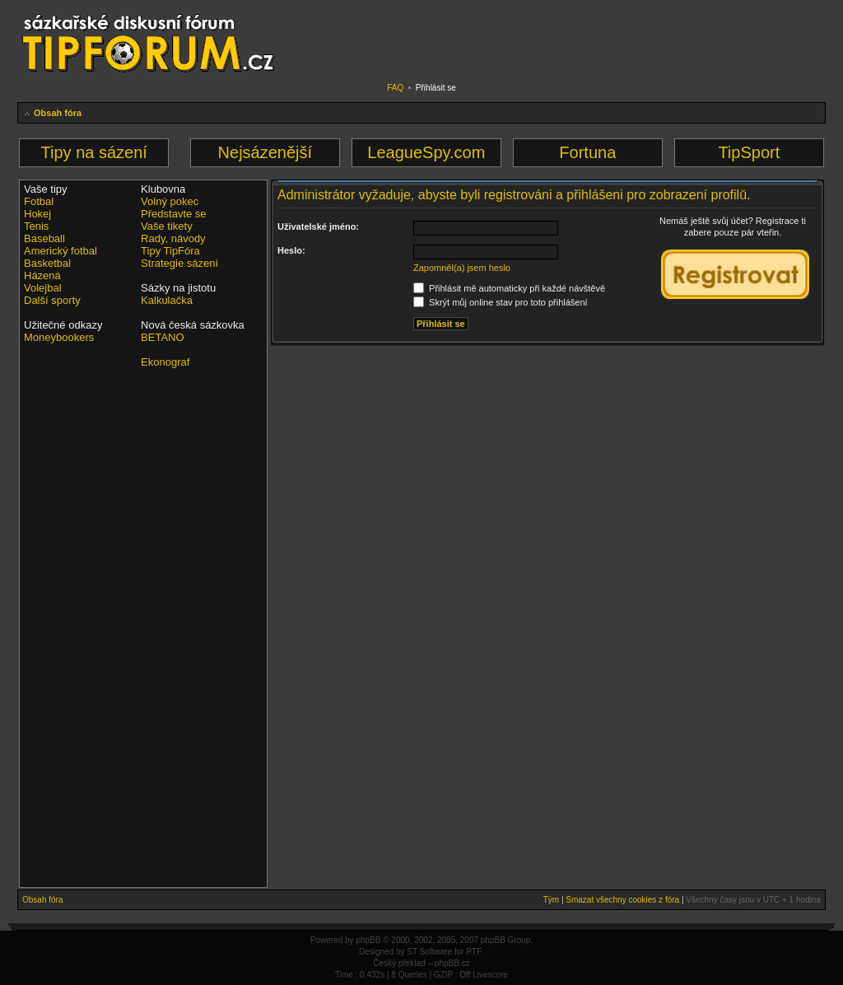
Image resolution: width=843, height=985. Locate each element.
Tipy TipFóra (170, 251)
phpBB (368, 940)
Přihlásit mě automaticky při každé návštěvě (509, 288)
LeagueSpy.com (426, 152)
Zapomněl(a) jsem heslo (461, 268)
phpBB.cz (452, 963)
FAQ (395, 87)
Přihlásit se (436, 87)
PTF (474, 951)
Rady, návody (173, 238)
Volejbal (43, 288)
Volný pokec (169, 201)
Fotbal (39, 201)
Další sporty (52, 300)
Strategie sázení (179, 263)
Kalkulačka (167, 300)
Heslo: (291, 250)
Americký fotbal (60, 251)
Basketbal (47, 263)
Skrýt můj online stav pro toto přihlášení (500, 302)
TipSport (749, 152)
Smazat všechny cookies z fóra (622, 899)
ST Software (429, 951)
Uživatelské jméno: (318, 226)
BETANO (162, 337)
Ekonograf (165, 362)
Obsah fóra (58, 113)
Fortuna (587, 152)
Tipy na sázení (94, 152)
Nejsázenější (265, 152)
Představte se (174, 214)
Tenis (36, 226)
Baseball (44, 238)
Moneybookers (59, 337)
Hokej (37, 214)
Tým (551, 899)
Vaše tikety (167, 226)
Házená (42, 275)
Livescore (490, 974)
